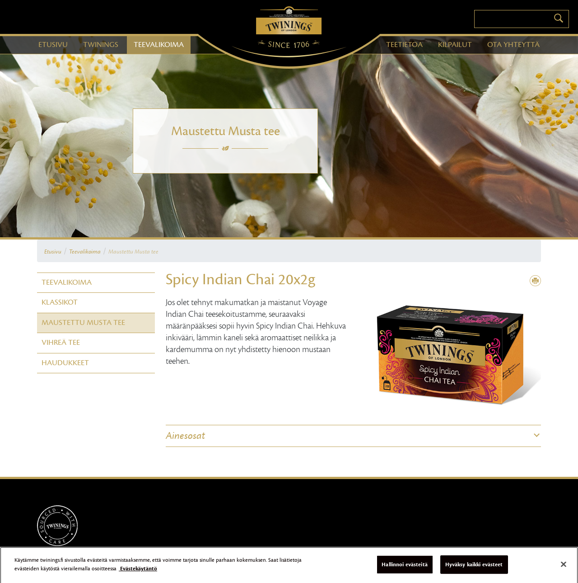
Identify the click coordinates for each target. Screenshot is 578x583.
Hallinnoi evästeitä (404, 570)
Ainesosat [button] (185, 435)
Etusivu (52, 251)
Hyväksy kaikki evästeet (474, 570)
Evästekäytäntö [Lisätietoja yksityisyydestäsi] (138, 574)
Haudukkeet (65, 363)
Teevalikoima (85, 251)
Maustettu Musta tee (133, 251)
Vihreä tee (61, 343)
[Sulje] (563, 570)
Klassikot (60, 302)
